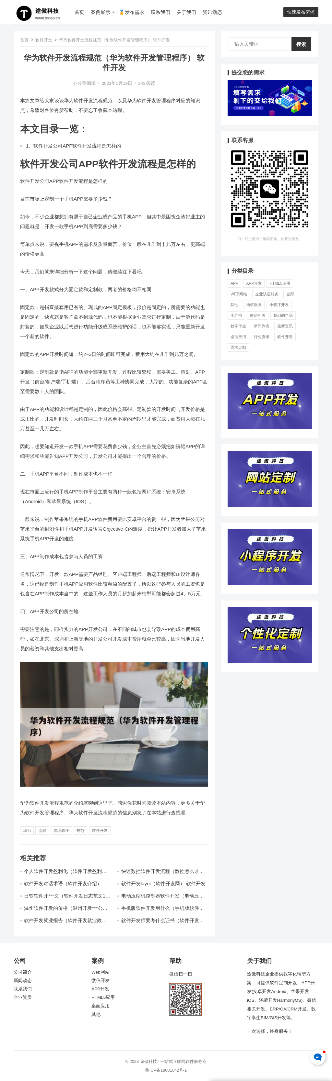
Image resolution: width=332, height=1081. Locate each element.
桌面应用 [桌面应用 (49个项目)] (238, 337)
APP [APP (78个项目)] (234, 283)
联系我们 (160, 12)
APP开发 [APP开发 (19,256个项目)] (254, 283)
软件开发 (43, 40)
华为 (27, 830)
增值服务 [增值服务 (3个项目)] (254, 305)
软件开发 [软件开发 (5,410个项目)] (285, 337)
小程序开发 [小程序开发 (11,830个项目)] (279, 305)
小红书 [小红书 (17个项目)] (236, 315)
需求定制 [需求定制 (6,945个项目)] (238, 347)
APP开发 (100, 989)
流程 (42, 830)
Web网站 (100, 972)
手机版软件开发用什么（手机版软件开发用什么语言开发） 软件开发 (162, 911)
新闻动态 (23, 980)
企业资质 (23, 997)
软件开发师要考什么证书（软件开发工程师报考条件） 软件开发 (162, 923)
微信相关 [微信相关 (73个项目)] (258, 315)
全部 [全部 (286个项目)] (290, 294)
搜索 (301, 44)
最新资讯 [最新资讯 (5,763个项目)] (285, 326)
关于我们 (186, 12)
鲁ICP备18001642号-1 (166, 1070)
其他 (96, 1014)
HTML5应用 (103, 997)
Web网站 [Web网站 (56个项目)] (239, 294)
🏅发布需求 (131, 12)
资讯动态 (212, 12)
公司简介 (23, 972)
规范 (80, 830)
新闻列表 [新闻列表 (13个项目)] (261, 326)
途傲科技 (148, 1061)
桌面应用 (100, 1005)
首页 (79, 12)
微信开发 (100, 980)
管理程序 (61, 830)
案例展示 (100, 12)
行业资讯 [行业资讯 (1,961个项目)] (261, 337)
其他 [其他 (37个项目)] (234, 305)
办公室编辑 (84, 83)
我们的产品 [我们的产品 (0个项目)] (283, 315)
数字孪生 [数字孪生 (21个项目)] (238, 326)
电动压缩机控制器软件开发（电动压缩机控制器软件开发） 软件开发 (162, 898)
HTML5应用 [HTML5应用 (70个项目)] (279, 283)
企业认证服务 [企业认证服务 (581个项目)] (267, 294)
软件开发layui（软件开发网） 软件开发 (163, 883)
